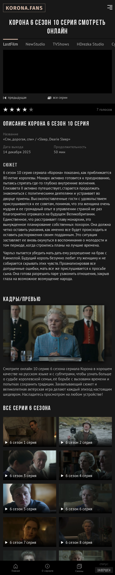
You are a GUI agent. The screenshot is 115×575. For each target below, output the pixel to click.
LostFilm (10, 44)
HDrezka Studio (90, 44)
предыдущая (14, 97)
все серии (57, 97)
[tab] (10, 44)
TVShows (61, 44)
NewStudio (35, 44)
